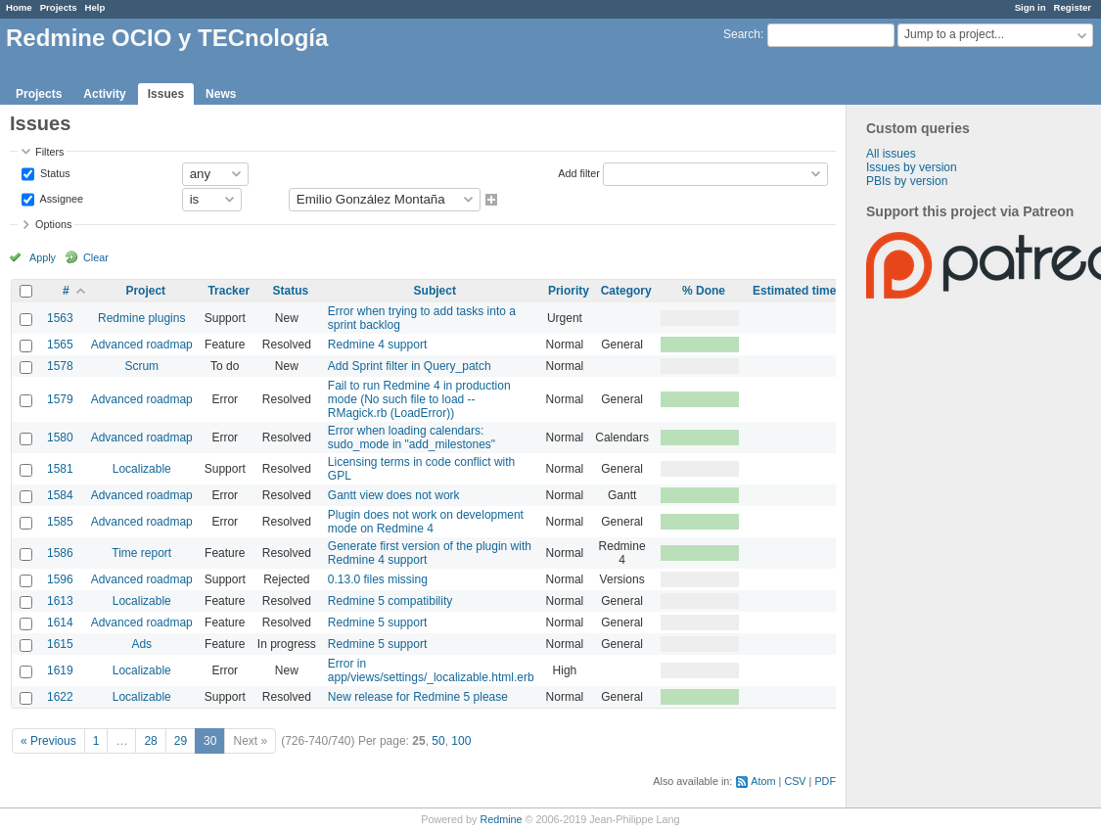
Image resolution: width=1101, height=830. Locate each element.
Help (95, 7)
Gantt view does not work (394, 495)
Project (145, 291)
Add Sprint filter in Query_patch (409, 366)
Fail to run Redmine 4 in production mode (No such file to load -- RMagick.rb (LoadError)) (419, 399)
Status (53, 172)
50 (438, 741)
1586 (60, 553)
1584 (60, 495)
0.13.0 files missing (378, 579)
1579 (60, 399)
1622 (60, 697)
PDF (825, 781)
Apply (42, 257)
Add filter (579, 172)
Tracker (228, 291)
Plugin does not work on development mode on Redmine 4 (426, 521)
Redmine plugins (141, 318)
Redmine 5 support (377, 622)
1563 (60, 318)
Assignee (60, 198)
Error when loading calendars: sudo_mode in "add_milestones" (411, 437)
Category (626, 291)
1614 (60, 622)
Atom (763, 781)
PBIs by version (906, 181)
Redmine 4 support (377, 344)
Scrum (141, 366)
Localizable (142, 469)
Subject (435, 291)
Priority (568, 291)
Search (741, 34)
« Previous (48, 741)
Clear (96, 257)
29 (180, 741)
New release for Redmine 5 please (418, 697)
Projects (58, 7)
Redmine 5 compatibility (390, 601)
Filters (49, 152)
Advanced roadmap (142, 344)
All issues (891, 154)
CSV (794, 781)
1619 (60, 670)
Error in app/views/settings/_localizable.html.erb (431, 670)
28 (150, 741)
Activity (104, 94)
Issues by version (911, 167)
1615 (60, 644)
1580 (60, 437)
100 (461, 741)
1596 (60, 579)
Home (19, 7)
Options (53, 224)
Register (1072, 7)
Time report (141, 553)
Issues (166, 94)
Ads (141, 644)
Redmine (501, 819)
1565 (60, 344)
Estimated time (794, 291)
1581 (60, 469)
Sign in (1030, 7)
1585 (60, 522)
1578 (60, 366)
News (221, 94)
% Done (703, 291)
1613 (60, 601)
